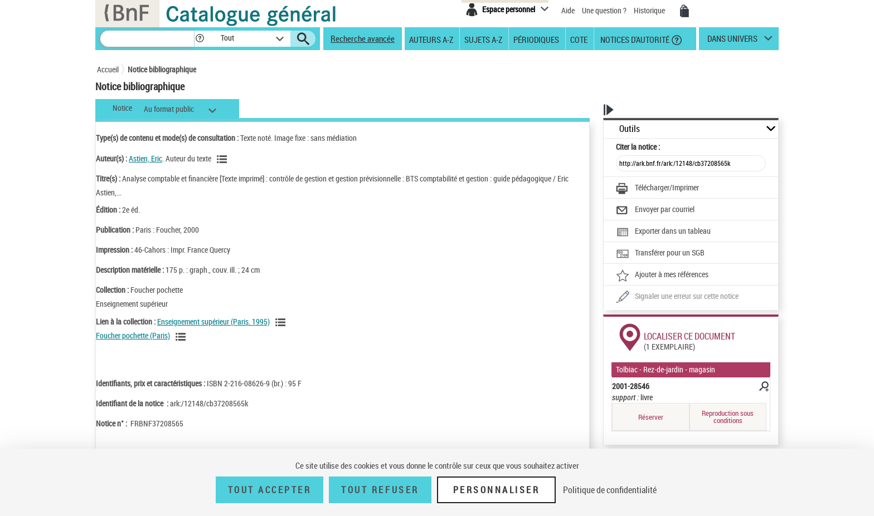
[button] (200, 39)
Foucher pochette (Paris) (133, 335)
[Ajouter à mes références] (662, 275)
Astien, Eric (145, 158)
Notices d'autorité (634, 39)
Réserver (650, 417)
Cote (578, 39)
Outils (629, 129)
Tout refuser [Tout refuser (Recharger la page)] (380, 490)
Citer (638, 146)
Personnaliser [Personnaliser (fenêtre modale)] (496, 490)
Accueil (108, 69)
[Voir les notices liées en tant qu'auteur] (223, 159)
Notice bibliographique (162, 69)
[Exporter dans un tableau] (663, 232)
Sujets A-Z (483, 39)
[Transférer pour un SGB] (660, 254)
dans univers (732, 41)
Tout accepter (270, 490)
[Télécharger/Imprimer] (657, 188)
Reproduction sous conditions (728, 416)
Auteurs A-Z (431, 39)
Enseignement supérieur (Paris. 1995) (213, 321)
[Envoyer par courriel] (655, 210)
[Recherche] (147, 39)
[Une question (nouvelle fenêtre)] (677, 297)
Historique (650, 10)
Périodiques (536, 39)
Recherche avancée (363, 38)
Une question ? (604, 10)
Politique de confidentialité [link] (610, 490)
